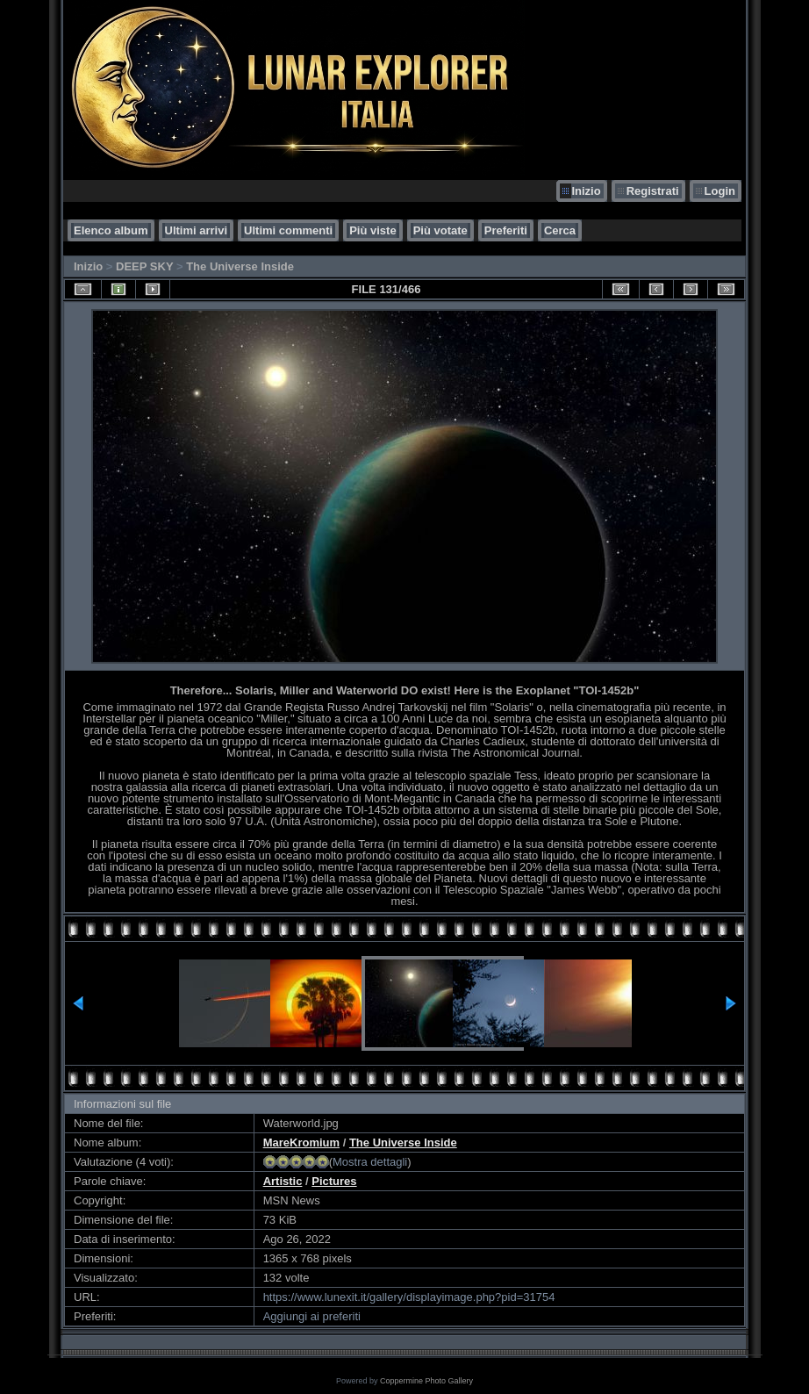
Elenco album (111, 230)
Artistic (283, 1181)
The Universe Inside (240, 266)
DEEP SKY (144, 266)
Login (720, 191)
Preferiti (505, 230)
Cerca (560, 230)
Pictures (333, 1181)
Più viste (372, 230)
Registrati (652, 191)
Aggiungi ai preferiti (312, 1316)
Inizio (585, 191)
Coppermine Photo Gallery (426, 1380)
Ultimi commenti (288, 230)
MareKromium (301, 1142)
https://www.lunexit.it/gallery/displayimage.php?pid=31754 (409, 1297)
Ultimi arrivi (196, 230)
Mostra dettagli (370, 1161)
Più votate (440, 230)
